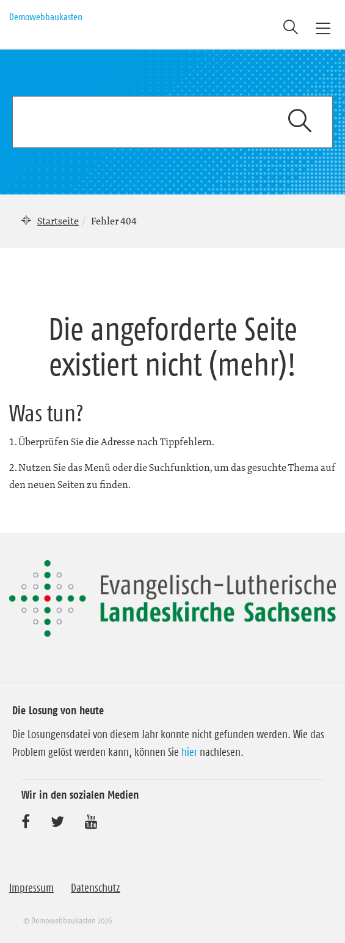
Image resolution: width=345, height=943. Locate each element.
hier (189, 752)
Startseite (58, 220)
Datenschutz (95, 888)
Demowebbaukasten (45, 16)
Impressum (31, 888)
